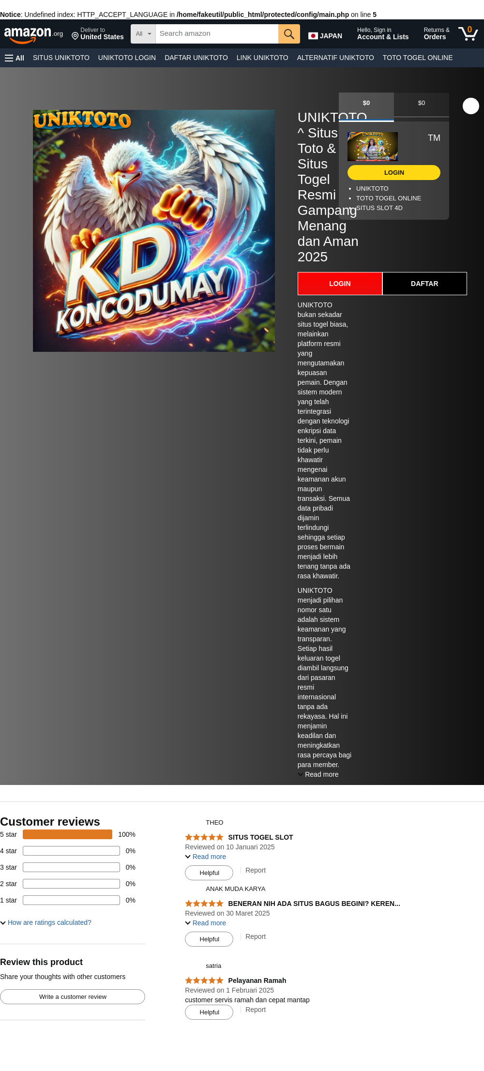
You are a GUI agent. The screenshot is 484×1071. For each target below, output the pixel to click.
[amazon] (34, 34)
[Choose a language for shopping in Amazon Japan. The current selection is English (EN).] (327, 34)
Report (255, 870)
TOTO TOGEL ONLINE (418, 57)
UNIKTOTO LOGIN (127, 57)
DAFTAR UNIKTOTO (196, 57)
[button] (97, 34)
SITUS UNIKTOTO (61, 57)
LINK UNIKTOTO (262, 57)
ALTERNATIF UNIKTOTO (335, 57)
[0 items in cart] (468, 34)
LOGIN (339, 283)
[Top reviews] (242, 923)
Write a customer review (72, 996)
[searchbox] (217, 34)
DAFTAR (425, 283)
